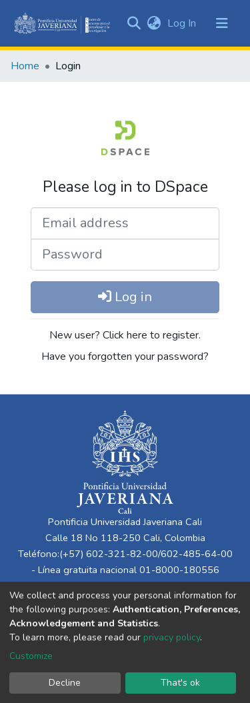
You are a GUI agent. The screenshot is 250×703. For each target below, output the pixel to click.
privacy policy (171, 637)
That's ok (180, 682)
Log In (183, 23)
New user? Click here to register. (125, 335)
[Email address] (125, 223)
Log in (125, 297)
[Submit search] (134, 23)
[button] (154, 23)
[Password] (125, 255)
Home (25, 66)
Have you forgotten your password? (125, 356)
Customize (31, 656)
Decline (65, 682)
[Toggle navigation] (222, 23)
